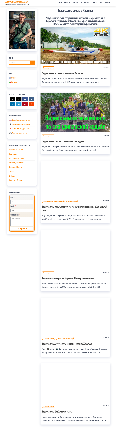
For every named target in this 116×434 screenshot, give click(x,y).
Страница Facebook (16, 149)
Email (12, 206)
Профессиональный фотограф (64, 338)
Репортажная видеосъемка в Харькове (53, 201)
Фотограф (75, 3)
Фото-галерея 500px (16, 158)
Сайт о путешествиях (16, 162)
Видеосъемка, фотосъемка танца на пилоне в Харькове (67, 343)
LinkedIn (12, 176)
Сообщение (14, 215)
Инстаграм (13, 154)
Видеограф (67, 3)
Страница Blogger (15, 167)
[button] (12, 99)
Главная (59, 3)
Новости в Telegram (16, 180)
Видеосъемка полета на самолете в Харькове (62, 73)
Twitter (11, 171)
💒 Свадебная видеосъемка (19, 120)
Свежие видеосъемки (48, 68)
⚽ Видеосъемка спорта (18, 133)
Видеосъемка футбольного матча (57, 411)
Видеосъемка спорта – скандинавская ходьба (63, 141)
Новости (107, 3)
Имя (12, 197)
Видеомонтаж (85, 3)
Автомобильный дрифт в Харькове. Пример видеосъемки (68, 278)
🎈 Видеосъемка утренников (19, 128)
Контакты (94, 3)
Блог (101, 3)
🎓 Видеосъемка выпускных (19, 124)
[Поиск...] (33, 63)
